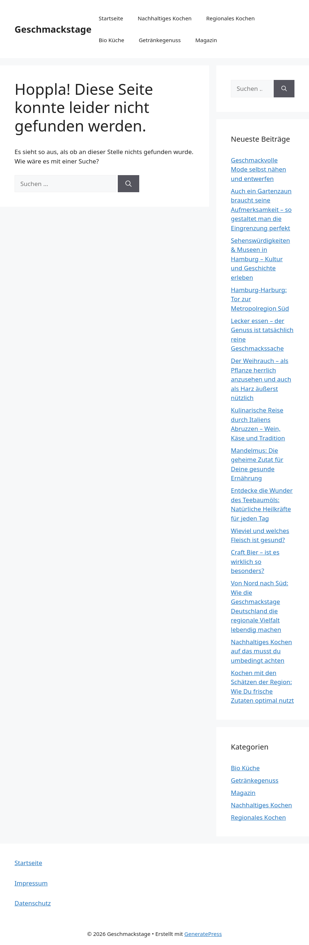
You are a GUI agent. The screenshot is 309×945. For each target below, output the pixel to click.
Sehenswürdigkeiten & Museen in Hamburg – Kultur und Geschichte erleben (260, 259)
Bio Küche (111, 40)
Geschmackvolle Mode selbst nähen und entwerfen (258, 169)
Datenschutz (33, 903)
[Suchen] (128, 184)
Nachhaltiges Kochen (165, 18)
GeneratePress (203, 933)
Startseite (111, 18)
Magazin (206, 40)
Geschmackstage (53, 29)
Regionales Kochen (230, 18)
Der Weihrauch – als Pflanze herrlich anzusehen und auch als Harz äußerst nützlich (261, 379)
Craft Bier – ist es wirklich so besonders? (255, 561)
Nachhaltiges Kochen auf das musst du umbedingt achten (261, 651)
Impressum (31, 883)
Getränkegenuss (160, 40)
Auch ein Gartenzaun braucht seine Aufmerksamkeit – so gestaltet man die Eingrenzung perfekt (261, 209)
